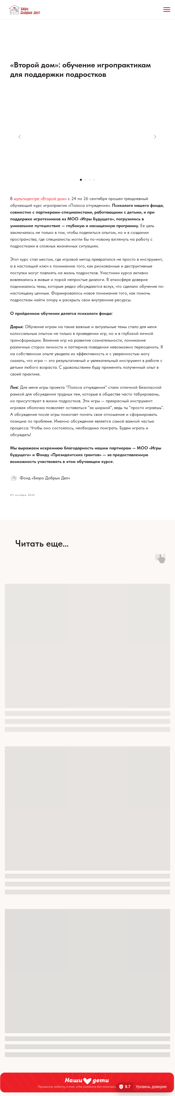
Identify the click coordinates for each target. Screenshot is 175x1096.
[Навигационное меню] (166, 9)
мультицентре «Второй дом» (40, 198)
